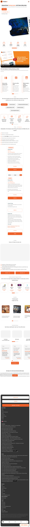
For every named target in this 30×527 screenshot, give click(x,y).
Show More (15, 375)
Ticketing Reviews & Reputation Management (8, 447)
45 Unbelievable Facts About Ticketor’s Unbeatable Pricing (9, 456)
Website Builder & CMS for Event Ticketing (7, 429)
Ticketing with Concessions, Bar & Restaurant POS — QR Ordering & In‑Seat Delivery (13, 443)
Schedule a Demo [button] (15, 397)
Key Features (4, 104)
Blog (2, 485)
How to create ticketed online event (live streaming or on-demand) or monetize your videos (14, 467)
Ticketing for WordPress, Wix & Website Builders (8, 440)
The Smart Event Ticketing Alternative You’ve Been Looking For (10, 436)
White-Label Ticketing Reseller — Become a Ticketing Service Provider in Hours (12, 439)
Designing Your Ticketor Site (5, 462)
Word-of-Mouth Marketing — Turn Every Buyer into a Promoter (10, 432)
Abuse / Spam (3, 510)
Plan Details (15, 166)
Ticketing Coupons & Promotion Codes (7, 448)
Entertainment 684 (19, 358)
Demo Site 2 (22, 272)
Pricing (15, 233)
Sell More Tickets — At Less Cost (6, 433)
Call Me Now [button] (15, 401)
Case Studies (3, 493)
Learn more (15, 230)
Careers (3, 499)
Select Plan (15, 169)
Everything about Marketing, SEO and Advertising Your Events (10, 478)
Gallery (2, 489)
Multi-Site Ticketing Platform (11, 227)
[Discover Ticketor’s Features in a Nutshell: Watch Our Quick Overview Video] (15, 59)
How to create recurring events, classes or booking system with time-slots (11, 466)
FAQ (2, 492)
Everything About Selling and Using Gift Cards (8, 475)
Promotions (3, 414)
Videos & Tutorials (4, 488)
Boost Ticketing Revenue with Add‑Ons (7, 444)
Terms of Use (3, 502)
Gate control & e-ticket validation (6, 458)
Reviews (3, 417)
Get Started (4, 9)
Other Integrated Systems (15, 110)
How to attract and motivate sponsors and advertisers (9, 470)
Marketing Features (20, 107)
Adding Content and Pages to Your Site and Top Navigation (9, 463)
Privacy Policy (3, 503)
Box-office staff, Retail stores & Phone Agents (8, 459)
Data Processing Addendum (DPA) (6, 506)
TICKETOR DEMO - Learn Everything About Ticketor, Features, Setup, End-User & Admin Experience (15, 455)
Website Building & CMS (10, 107)
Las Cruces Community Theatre (5, 340)
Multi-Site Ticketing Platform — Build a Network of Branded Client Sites (11, 437)
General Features (12, 104)
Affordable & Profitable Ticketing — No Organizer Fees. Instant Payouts (11, 425)
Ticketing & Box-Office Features (23, 104)
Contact (3, 413)
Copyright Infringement (5, 511)
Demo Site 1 (7, 272)
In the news (3, 486)
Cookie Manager (4, 507)
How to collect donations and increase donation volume (9, 469)
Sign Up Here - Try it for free (15, 405)
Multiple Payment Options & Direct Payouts (7, 428)
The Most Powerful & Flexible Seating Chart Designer (9, 426)
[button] (6, 12)
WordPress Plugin (4, 416)
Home (2, 409)
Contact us (15, 210)
